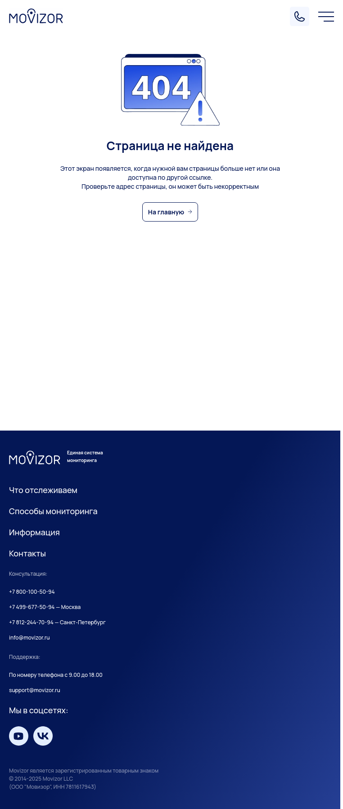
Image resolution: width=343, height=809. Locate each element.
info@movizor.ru (29, 637)
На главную (166, 212)
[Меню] (326, 17)
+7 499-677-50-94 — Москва (45, 607)
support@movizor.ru (34, 690)
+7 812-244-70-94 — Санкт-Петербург (57, 622)
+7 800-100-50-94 (32, 592)
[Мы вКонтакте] (43, 736)
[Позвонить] (299, 16)
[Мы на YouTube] (18, 736)
